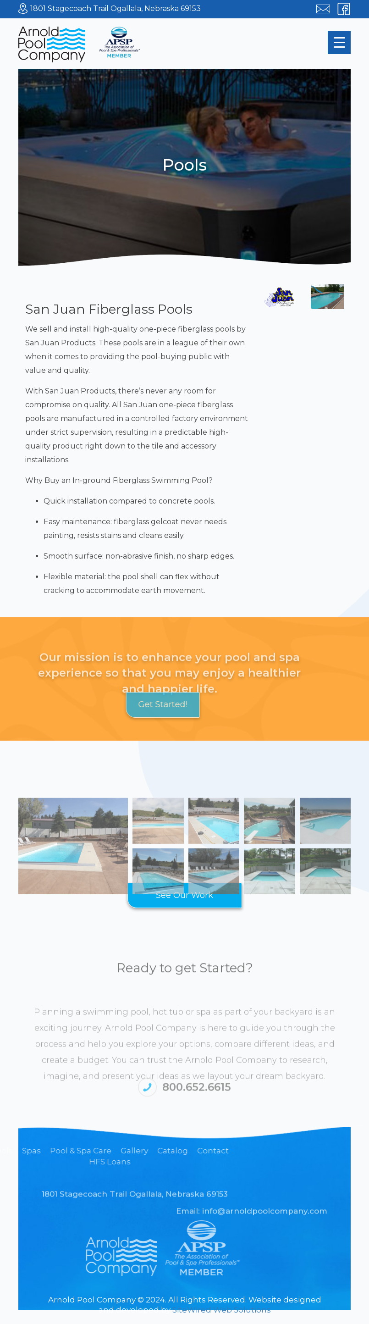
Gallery (17, 1150)
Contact (95, 1150)
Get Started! (132, 704)
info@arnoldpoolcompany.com (264, 1214)
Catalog (55, 1150)
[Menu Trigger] (339, 42)
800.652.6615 (196, 1093)
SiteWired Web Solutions (221, 1309)
